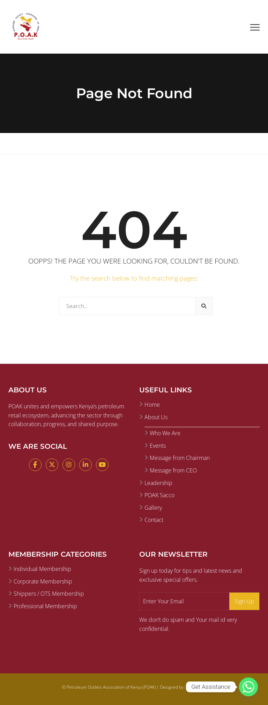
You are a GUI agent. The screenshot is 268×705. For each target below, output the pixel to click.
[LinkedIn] (85, 465)
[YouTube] (102, 465)
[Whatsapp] (248, 686)
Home (152, 404)
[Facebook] (35, 465)
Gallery (153, 507)
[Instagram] (68, 465)
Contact (153, 520)
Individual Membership (42, 569)
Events (158, 445)
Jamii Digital (195, 687)
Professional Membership (45, 606)
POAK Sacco (159, 495)
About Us (156, 417)
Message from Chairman (180, 458)
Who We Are (165, 433)
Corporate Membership (43, 581)
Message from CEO (173, 470)
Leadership (158, 483)
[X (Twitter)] (52, 465)
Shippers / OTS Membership (49, 593)
